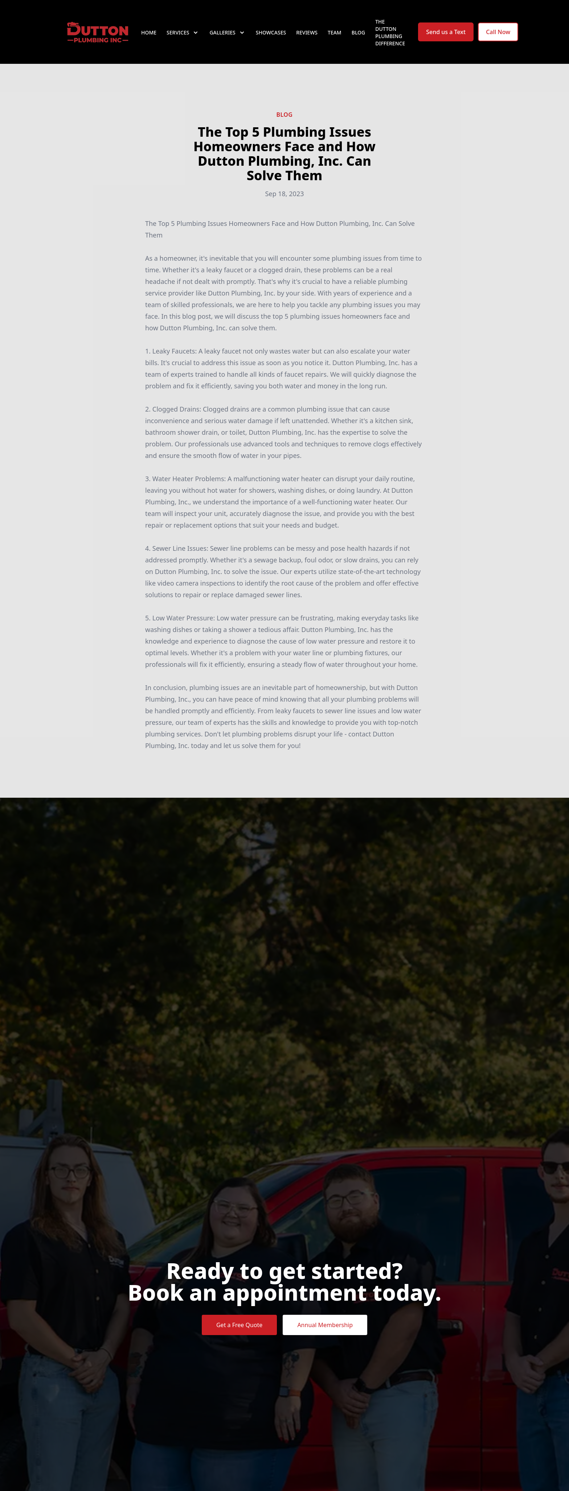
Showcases (271, 32)
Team (334, 32)
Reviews (307, 32)
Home (148, 32)
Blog (358, 32)
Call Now (498, 32)
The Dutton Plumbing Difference (390, 32)
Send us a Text (446, 32)
